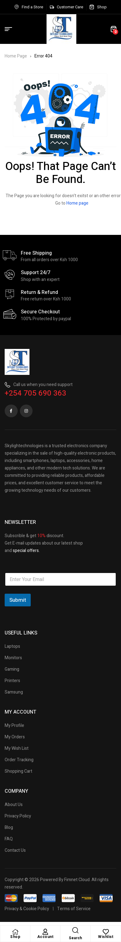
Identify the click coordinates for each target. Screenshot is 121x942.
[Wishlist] (106, 932)
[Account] (45, 932)
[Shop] (15, 932)
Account (45, 937)
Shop (15, 937)
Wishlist (105, 937)
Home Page (16, 56)
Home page (77, 203)
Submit (17, 600)
